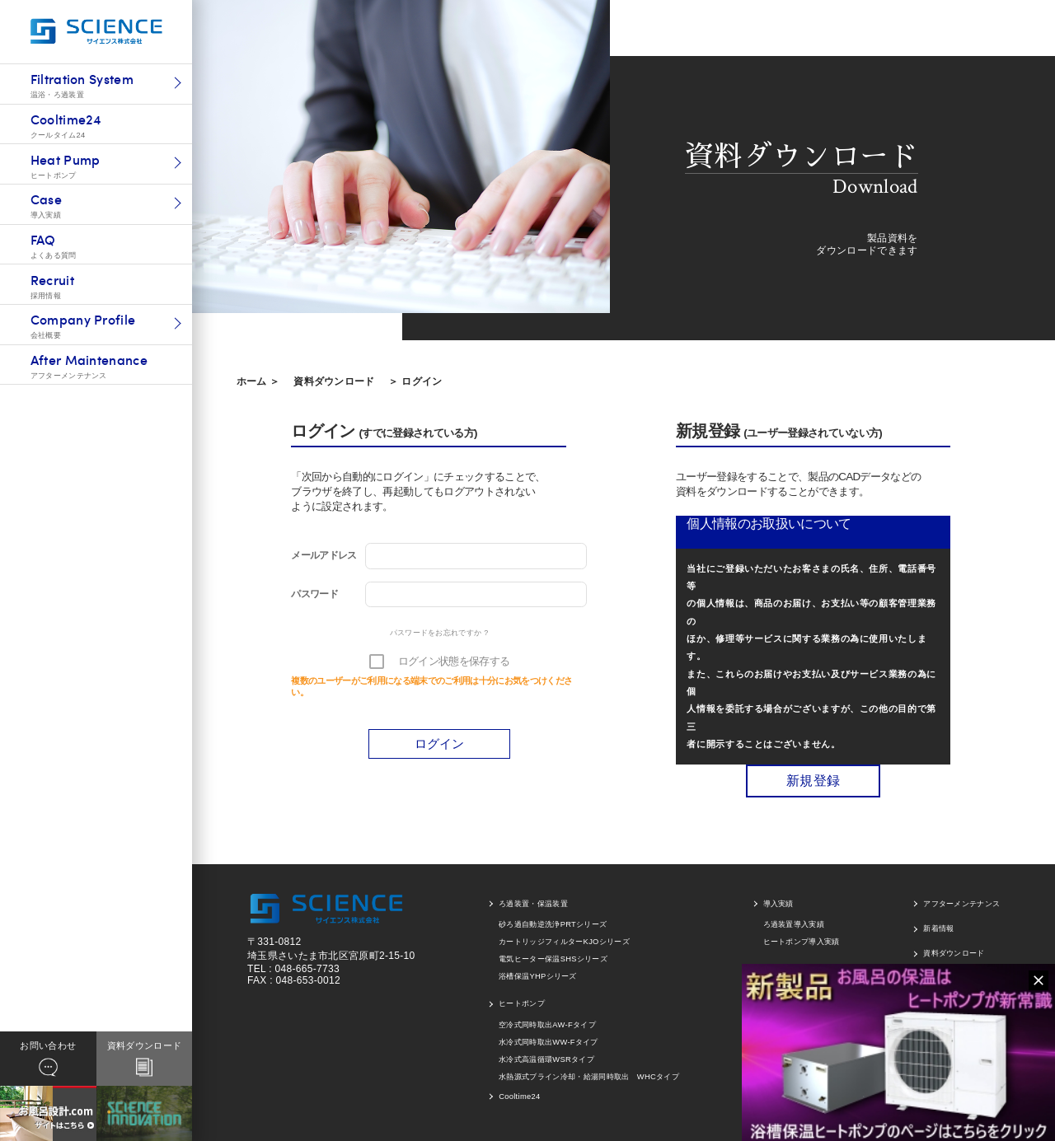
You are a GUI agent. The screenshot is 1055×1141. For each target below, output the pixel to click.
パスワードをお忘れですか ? (439, 633)
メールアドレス (323, 555)
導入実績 (778, 904)
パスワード (314, 594)
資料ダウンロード (334, 381)
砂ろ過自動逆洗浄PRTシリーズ (553, 924)
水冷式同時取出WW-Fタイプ (548, 1042)
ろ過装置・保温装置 (533, 904)
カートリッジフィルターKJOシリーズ (564, 942)
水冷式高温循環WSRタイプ (546, 1059)
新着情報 (938, 928)
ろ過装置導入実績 (794, 924)
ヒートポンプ (522, 1003)
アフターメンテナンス (961, 904)
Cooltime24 (519, 1096)
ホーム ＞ (258, 381)
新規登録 (813, 781)
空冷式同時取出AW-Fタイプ (547, 1025)
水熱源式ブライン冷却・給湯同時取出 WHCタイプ (589, 1077)
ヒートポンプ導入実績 (801, 942)
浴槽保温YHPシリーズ (538, 976)
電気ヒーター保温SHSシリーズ (553, 959)
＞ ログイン (415, 381)
